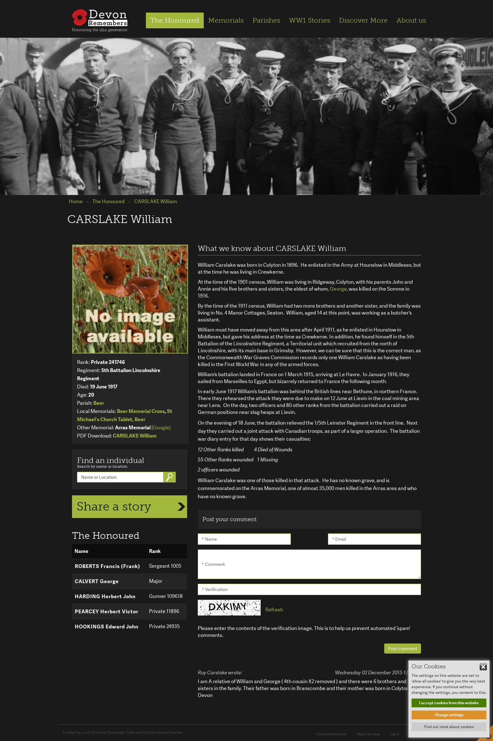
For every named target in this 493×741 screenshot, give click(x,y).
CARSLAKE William (135, 435)
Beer (98, 403)
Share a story (114, 506)
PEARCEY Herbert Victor (106, 611)
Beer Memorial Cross (141, 411)
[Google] (161, 427)
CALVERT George (97, 581)
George (338, 289)
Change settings (449, 714)
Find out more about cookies (449, 726)
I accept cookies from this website (449, 702)
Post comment (402, 648)
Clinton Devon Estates (162, 732)
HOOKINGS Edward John (106, 626)
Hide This (483, 667)
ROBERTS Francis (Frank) (107, 566)
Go (170, 477)
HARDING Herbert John (105, 596)
